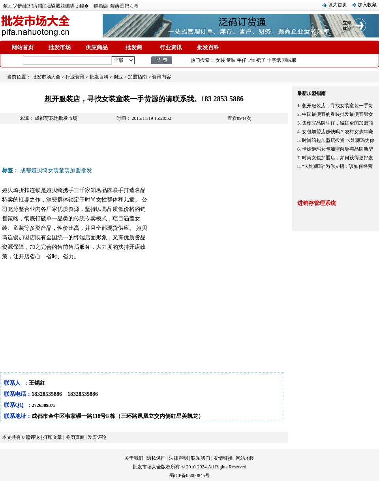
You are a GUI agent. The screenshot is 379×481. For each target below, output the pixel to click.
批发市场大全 (46, 77)
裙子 (261, 60)
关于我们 (133, 458)
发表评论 (97, 437)
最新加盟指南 (311, 93)
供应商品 (97, 47)
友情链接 (223, 458)
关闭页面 (75, 437)
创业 (118, 77)
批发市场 (60, 47)
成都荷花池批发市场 (56, 118)
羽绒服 (289, 60)
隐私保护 (155, 458)
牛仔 (241, 60)
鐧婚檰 (101, 6)
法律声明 (178, 458)
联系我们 (200, 458)
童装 (231, 60)
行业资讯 (171, 47)
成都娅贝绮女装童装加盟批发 (56, 170)
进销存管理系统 (316, 203)
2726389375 (44, 405)
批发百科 (208, 47)
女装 (220, 60)
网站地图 (245, 458)
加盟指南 (137, 77)
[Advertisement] (143, 147)
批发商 (134, 47)
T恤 (251, 60)
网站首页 (22, 47)
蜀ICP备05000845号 (189, 475)
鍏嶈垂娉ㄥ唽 (124, 6)
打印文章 (52, 437)
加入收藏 (367, 4)
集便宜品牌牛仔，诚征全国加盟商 (337, 123)
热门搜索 (200, 60)
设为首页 (337, 4)
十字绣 (274, 60)
